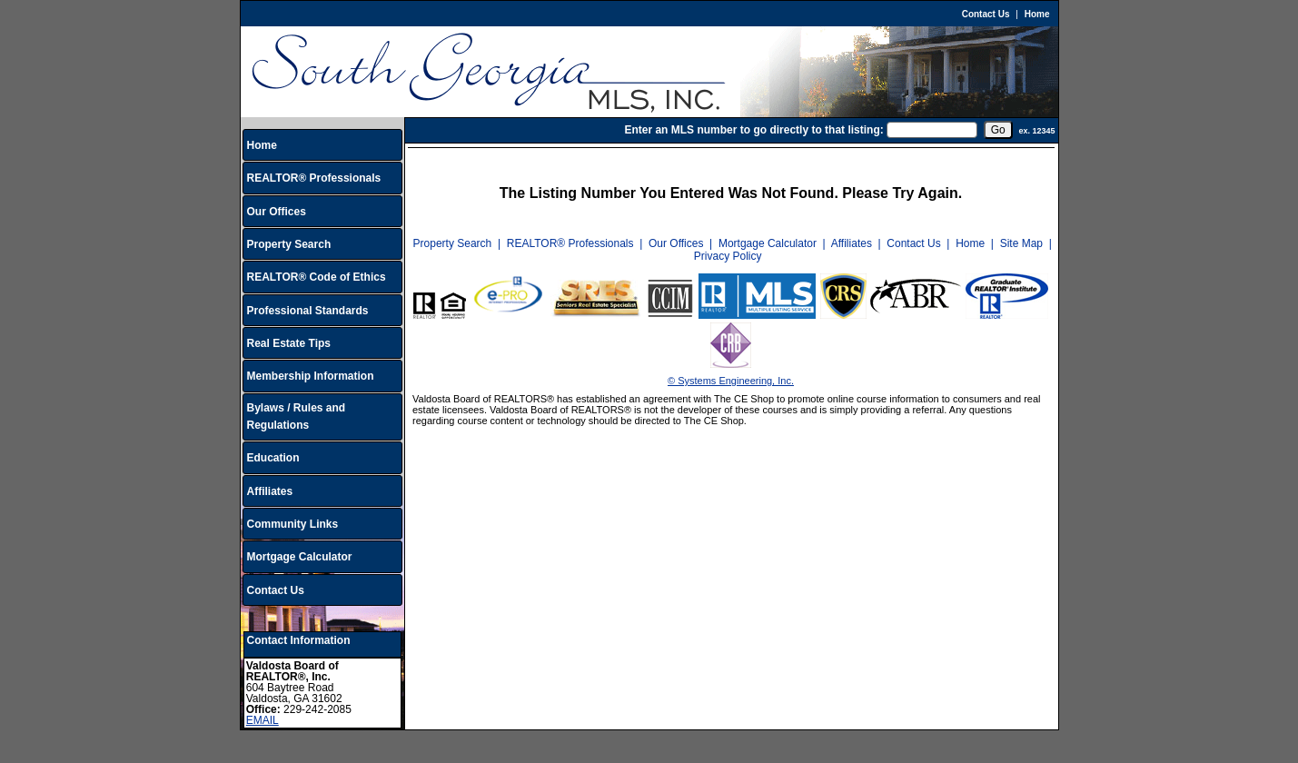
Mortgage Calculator (299, 556)
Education (273, 457)
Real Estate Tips (289, 343)
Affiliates (270, 491)
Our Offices (276, 211)
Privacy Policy (728, 256)
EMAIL (262, 720)
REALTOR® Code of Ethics (316, 277)
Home (1037, 14)
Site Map (1021, 243)
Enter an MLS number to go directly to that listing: (753, 130)
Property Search (289, 244)
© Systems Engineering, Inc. (731, 380)
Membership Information (310, 376)
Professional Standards (308, 310)
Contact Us (986, 14)
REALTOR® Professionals (314, 178)
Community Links (293, 524)
